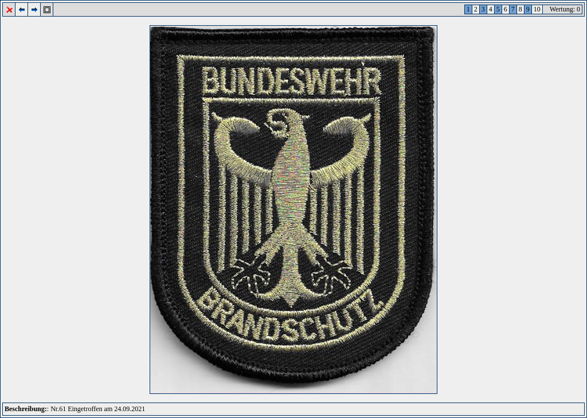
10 (537, 9)
